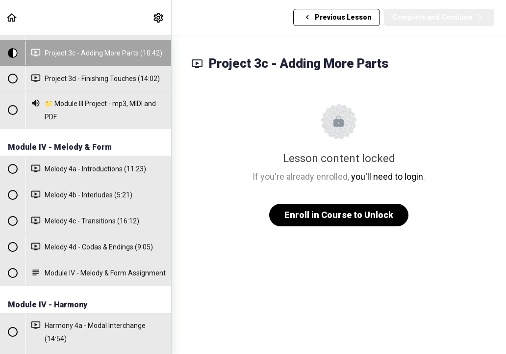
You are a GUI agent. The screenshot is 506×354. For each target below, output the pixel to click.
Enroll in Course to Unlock (338, 215)
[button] (12, 17)
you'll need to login (387, 176)
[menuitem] (159, 17)
